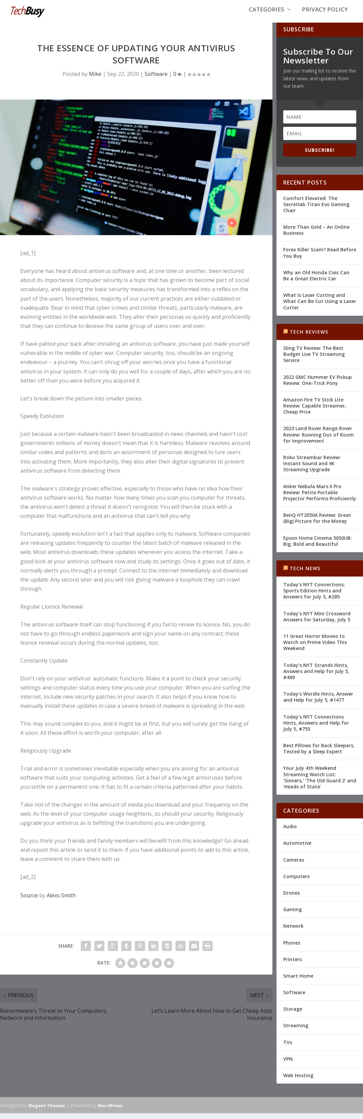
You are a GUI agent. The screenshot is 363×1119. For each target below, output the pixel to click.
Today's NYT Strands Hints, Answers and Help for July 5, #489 (316, 676)
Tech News (305, 573)
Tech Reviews (309, 337)
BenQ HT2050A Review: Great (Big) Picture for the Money (317, 523)
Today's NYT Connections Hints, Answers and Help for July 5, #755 (316, 728)
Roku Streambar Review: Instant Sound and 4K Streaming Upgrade (312, 468)
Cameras (293, 865)
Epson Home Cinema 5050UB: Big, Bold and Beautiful (317, 546)
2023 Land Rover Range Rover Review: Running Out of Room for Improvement (318, 440)
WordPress (110, 1111)
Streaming (295, 1031)
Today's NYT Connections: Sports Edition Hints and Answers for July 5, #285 (314, 596)
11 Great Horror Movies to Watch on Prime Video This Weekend (315, 647)
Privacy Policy (325, 14)
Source (29, 900)
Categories (266, 14)
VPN (288, 1064)
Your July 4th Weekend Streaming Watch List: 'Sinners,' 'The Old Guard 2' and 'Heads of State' (319, 783)
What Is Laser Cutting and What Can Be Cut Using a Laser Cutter (319, 307)
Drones (291, 898)
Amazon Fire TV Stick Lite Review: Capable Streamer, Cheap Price (314, 411)
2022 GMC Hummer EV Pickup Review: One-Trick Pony (317, 385)
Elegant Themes (46, 1111)
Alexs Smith (61, 900)
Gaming (292, 915)
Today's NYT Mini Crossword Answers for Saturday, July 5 (316, 622)
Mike (95, 79)
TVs (287, 1047)
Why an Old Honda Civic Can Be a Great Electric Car (316, 281)
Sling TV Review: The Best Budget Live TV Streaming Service (314, 359)
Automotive (297, 848)
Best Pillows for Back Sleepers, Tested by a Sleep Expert (319, 754)
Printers (292, 964)
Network (293, 931)
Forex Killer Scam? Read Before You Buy (319, 258)
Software (156, 79)
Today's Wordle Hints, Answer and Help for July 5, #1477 (318, 702)
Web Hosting (298, 1081)
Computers (296, 881)
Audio (290, 832)
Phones (291, 948)
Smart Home (298, 981)
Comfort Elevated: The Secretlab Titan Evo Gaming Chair (316, 209)
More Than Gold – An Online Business (316, 235)
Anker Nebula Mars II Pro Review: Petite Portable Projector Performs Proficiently (319, 497)
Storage (292, 1014)
